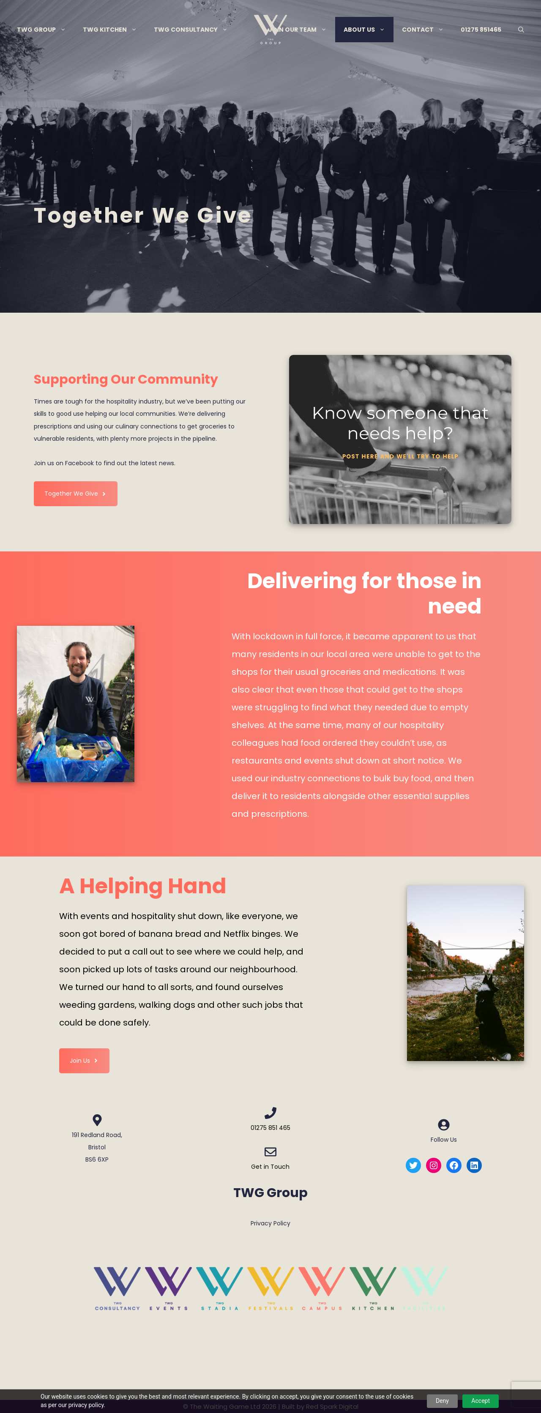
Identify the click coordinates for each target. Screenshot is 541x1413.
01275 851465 (481, 29)
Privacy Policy (270, 1223)
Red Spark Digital (332, 1406)
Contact (427, 29)
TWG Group (45, 29)
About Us (368, 29)
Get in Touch (270, 1166)
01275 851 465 (270, 1128)
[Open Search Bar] (521, 29)
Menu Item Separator (248, 29)
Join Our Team (301, 29)
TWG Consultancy (195, 29)
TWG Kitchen (114, 29)
